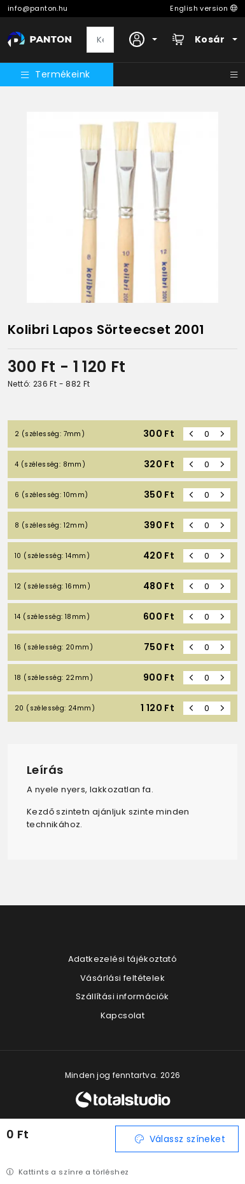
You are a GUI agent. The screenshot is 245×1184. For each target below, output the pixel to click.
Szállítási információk (122, 996)
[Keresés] (100, 40)
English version (203, 8)
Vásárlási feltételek (122, 978)
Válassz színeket (180, 1139)
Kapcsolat (123, 1015)
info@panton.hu (38, 8)
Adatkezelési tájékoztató (123, 959)
